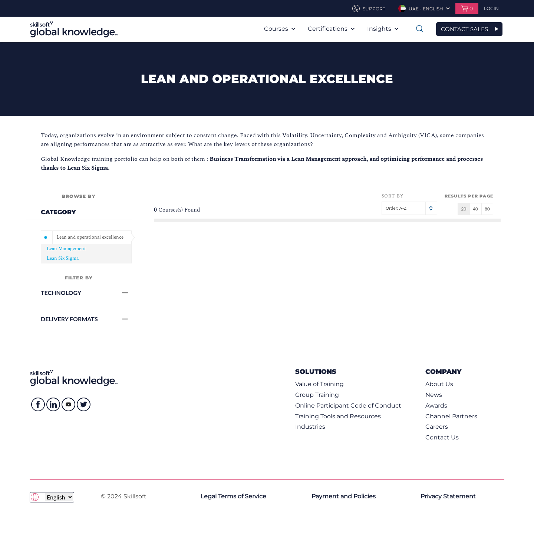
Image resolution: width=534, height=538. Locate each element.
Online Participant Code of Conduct (348, 405)
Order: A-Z (409, 208)
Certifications (331, 28)
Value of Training (319, 384)
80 (487, 209)
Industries (310, 426)
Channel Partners (451, 416)
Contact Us (442, 437)
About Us (439, 384)
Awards (436, 405)
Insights (382, 28)
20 (463, 209)
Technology (84, 292)
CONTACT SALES (464, 29)
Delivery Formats (84, 318)
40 (475, 209)
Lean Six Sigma (63, 258)
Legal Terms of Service (233, 496)
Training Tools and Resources (338, 416)
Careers (436, 426)
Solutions (315, 371)
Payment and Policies (344, 496)
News (433, 394)
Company (443, 371)
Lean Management (66, 248)
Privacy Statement (448, 496)
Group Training (317, 394)
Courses (279, 28)
